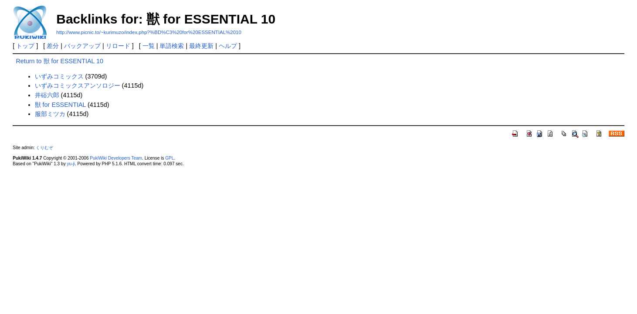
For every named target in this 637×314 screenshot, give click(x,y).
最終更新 (201, 45)
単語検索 (171, 45)
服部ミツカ (50, 113)
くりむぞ (44, 147)
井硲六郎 (47, 95)
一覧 (148, 45)
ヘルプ (228, 45)
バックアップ (82, 45)
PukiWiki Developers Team (116, 158)
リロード (118, 45)
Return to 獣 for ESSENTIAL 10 (59, 61)
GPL (169, 158)
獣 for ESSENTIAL (60, 104)
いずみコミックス (59, 76)
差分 (53, 45)
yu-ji (71, 163)
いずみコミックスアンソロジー (77, 85)
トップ (25, 45)
